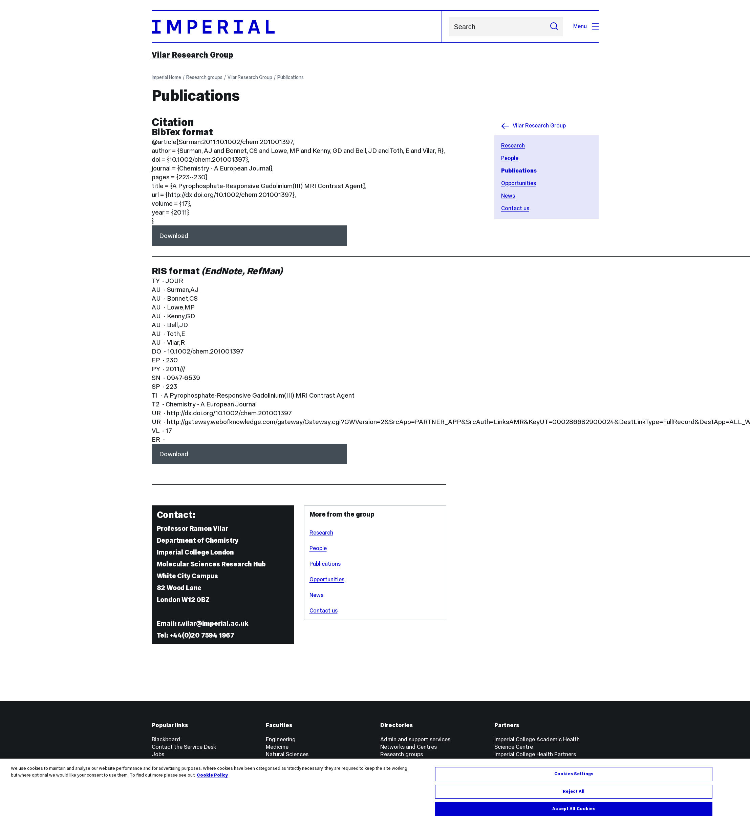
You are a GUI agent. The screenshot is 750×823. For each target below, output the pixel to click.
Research (321, 532)
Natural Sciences (287, 754)
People (318, 548)
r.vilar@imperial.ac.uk (213, 623)
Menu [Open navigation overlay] (586, 26)
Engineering (281, 739)
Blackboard (166, 739)
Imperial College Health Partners (535, 754)
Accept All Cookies (573, 808)
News (316, 595)
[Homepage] (297, 26)
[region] (375, 791)
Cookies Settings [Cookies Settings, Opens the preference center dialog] (573, 774)
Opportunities (326, 579)
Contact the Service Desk (184, 746)
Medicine (277, 746)
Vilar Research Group (192, 55)
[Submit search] (554, 26)
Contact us (323, 610)
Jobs (158, 754)
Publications (290, 77)
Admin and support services (415, 739)
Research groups (204, 77)
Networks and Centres (408, 746)
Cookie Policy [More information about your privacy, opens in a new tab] (212, 775)
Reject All (573, 791)
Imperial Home (166, 77)
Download (173, 236)
